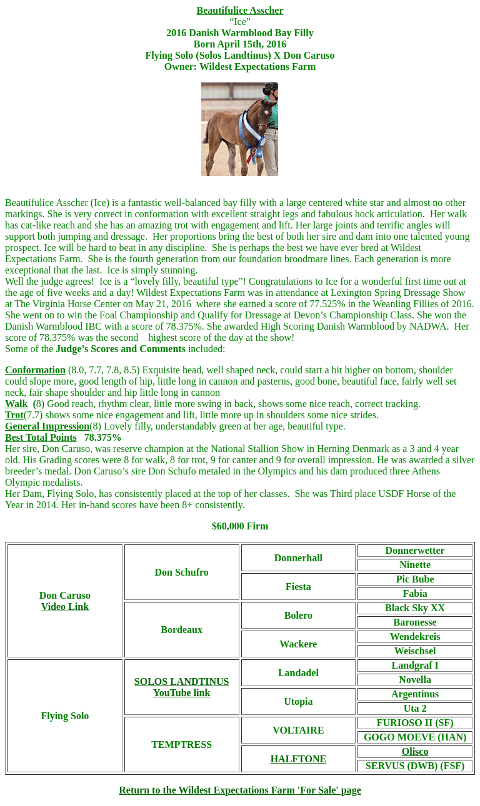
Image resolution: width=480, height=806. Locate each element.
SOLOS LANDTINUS (181, 681)
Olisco (415, 751)
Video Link (65, 606)
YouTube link (181, 692)
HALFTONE (299, 759)
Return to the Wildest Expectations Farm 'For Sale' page (240, 790)
